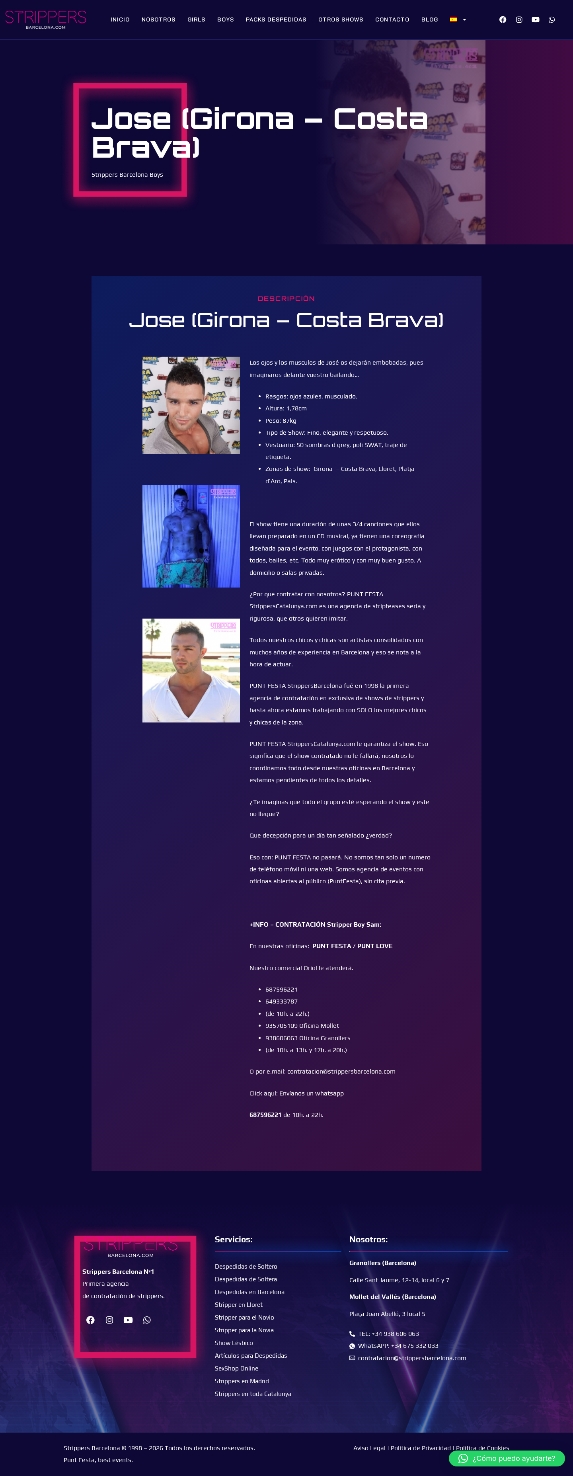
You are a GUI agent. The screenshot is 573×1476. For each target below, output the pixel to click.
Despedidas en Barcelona (251, 1291)
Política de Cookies (482, 1448)
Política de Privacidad (421, 1448)
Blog (429, 19)
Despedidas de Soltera (247, 1279)
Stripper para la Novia (246, 1329)
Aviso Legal (369, 1448)
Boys (225, 19)
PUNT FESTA (331, 946)
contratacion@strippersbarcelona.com (341, 1071)
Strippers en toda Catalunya (254, 1393)
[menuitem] (458, 19)
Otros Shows (340, 19)
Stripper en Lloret (240, 1304)
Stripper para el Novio (246, 1317)
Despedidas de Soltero (247, 1266)
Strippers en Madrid (243, 1380)
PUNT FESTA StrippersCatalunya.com (302, 744)
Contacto (392, 19)
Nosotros (158, 19)
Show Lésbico (234, 1342)
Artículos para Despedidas (252, 1355)
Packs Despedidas (276, 19)
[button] (507, 1458)
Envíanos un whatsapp (311, 1093)
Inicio (120, 19)
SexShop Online (237, 1368)
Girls (196, 19)
